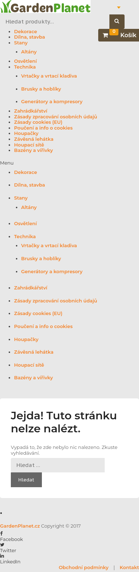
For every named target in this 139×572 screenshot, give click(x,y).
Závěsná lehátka (33, 139)
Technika (25, 67)
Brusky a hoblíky (41, 89)
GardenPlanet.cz (20, 526)
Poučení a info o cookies (43, 128)
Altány (29, 51)
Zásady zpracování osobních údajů (55, 116)
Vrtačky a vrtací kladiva (49, 76)
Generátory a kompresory (52, 101)
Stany (21, 42)
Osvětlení (25, 61)
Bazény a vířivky (33, 150)
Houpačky (26, 133)
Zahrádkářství (30, 111)
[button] (69, 163)
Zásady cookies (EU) (38, 122)
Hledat (121, 21)
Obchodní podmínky (84, 567)
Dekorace (25, 31)
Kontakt (129, 567)
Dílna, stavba (29, 37)
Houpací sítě (29, 145)
